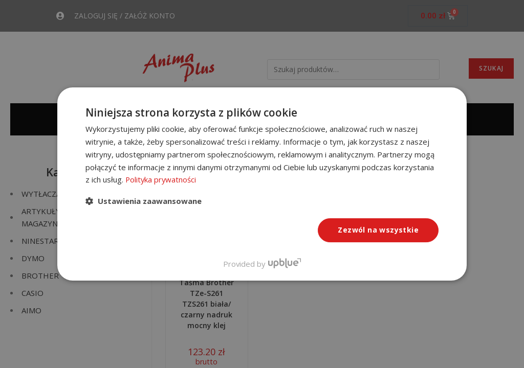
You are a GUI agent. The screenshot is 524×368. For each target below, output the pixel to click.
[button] (143, 200)
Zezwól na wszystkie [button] (378, 230)
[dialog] (262, 184)
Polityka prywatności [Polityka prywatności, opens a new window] (161, 179)
